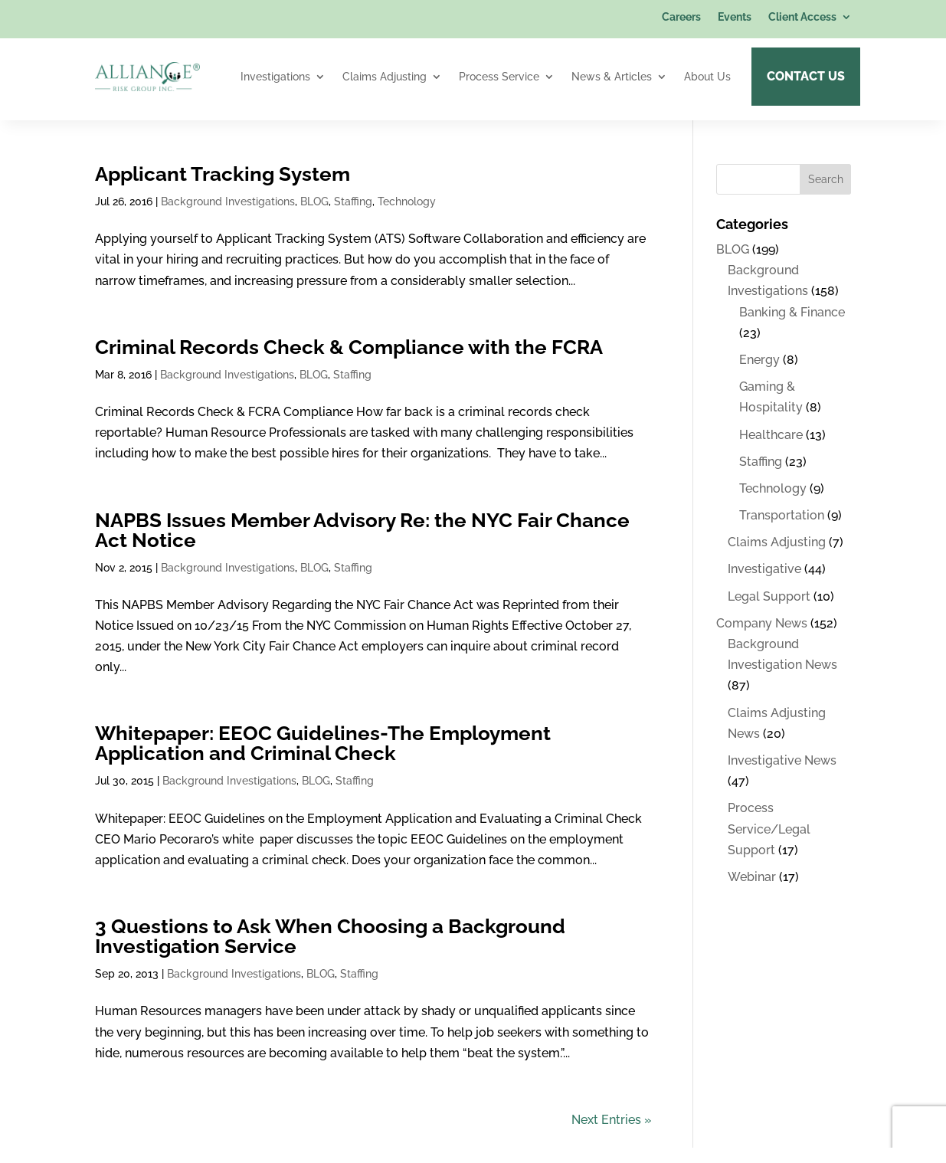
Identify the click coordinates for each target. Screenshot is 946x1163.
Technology (407, 201)
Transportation (781, 515)
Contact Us (806, 76)
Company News (761, 623)
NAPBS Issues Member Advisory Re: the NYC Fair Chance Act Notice (362, 530)
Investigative (764, 569)
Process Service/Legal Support (769, 829)
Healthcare (771, 435)
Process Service (499, 76)
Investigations (275, 76)
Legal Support (769, 596)
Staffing (353, 201)
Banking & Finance (792, 312)
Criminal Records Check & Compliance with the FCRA (349, 347)
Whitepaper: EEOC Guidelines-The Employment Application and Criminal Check (323, 743)
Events (734, 17)
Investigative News (782, 760)
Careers (681, 17)
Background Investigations (228, 201)
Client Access (802, 17)
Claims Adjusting (384, 76)
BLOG (314, 201)
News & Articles (611, 76)
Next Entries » (611, 1119)
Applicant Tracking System (222, 173)
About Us (707, 76)
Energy (759, 359)
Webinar (752, 877)
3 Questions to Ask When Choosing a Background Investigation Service (330, 936)
